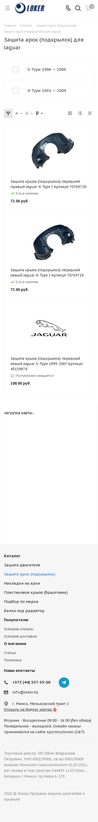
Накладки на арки (22, 583)
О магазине (15, 643)
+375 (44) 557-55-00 (31, 682)
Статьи (10, 652)
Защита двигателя (22, 564)
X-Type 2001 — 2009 (46, 90)
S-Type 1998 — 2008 (46, 69)
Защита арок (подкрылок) (29, 574)
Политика (12, 660)
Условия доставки (20, 636)
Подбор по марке (21, 601)
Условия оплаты (18, 629)
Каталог (12, 555)
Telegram (64, 682)
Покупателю (16, 619)
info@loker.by (25, 692)
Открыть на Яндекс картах (30, 709)
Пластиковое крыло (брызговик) (36, 592)
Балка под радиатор (24, 610)
